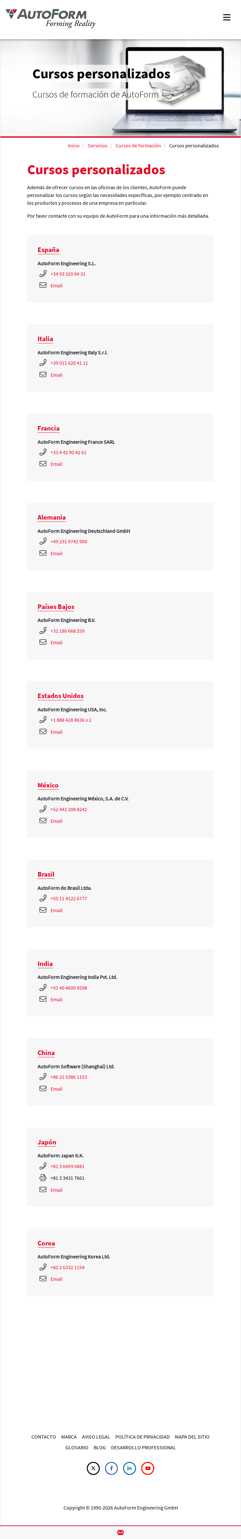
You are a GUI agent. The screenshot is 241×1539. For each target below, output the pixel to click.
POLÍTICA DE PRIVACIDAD (142, 1436)
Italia (45, 338)
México (48, 785)
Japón (47, 1142)
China (46, 1052)
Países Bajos (56, 606)
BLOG (100, 1447)
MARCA (69, 1436)
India (45, 963)
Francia (49, 428)
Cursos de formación (138, 145)
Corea (46, 1243)
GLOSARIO (76, 1447)
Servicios (98, 145)
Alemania (52, 517)
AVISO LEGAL (96, 1436)
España (48, 249)
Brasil (46, 874)
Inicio (74, 145)
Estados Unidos (61, 695)
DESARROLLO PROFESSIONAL (143, 1447)
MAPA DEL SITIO (192, 1436)
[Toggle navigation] (227, 16)
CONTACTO (43, 1436)
